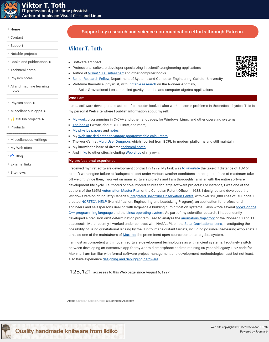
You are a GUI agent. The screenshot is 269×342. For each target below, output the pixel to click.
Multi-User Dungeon (114, 141)
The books (81, 125)
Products (18, 127)
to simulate (191, 168)
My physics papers (87, 130)
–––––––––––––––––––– (26, 97)
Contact (17, 37)
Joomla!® (261, 331)
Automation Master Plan (121, 190)
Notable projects (24, 53)
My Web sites (21, 148)
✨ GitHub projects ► (28, 119)
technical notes (133, 147)
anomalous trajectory (198, 218)
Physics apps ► (23, 103)
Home (15, 29)
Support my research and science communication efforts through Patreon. (163, 32)
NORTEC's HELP (94, 201)
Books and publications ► (31, 62)
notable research (143, 84)
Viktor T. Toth (85, 48)
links (83, 152)
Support (17, 45)
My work (79, 119)
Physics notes (22, 78)
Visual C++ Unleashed (105, 73)
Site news (18, 172)
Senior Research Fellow (91, 78)
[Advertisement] (38, 217)
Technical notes (23, 70)
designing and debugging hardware (130, 259)
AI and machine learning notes (30, 88)
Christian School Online (90, 300)
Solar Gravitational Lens (203, 223)
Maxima (129, 234)
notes (114, 130)
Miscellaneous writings (29, 139)
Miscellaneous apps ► (28, 111)
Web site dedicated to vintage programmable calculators (123, 136)
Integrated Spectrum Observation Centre (162, 196)
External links (21, 164)
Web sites (133, 152)
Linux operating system (144, 212)
